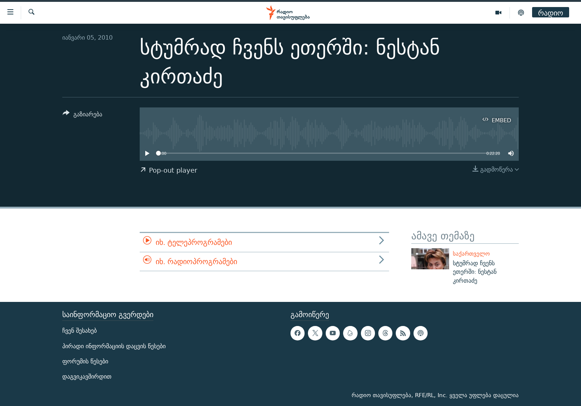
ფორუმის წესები (85, 361)
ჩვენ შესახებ (79, 330)
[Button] (82, 115)
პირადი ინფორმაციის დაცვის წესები (114, 345)
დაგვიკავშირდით (87, 376)
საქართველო (471, 253)
